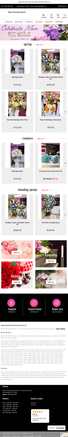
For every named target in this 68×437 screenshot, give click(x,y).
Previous (2, 69)
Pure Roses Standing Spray (50, 222)
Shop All (39, 44)
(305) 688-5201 (8, 6)
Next (65, 69)
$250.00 (51, 230)
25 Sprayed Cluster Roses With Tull (50, 171)
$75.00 (50, 127)
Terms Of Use (6, 436)
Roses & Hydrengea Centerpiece (50, 120)
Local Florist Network (28, 436)
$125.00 (17, 127)
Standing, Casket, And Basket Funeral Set (50, 78)
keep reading (60, 329)
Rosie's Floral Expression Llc (17, 12)
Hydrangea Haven (17, 77)
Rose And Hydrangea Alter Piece (17, 120)
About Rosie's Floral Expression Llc (14, 325)
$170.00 (17, 84)
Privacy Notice (16, 436)
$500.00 (51, 84)
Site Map (38, 436)
